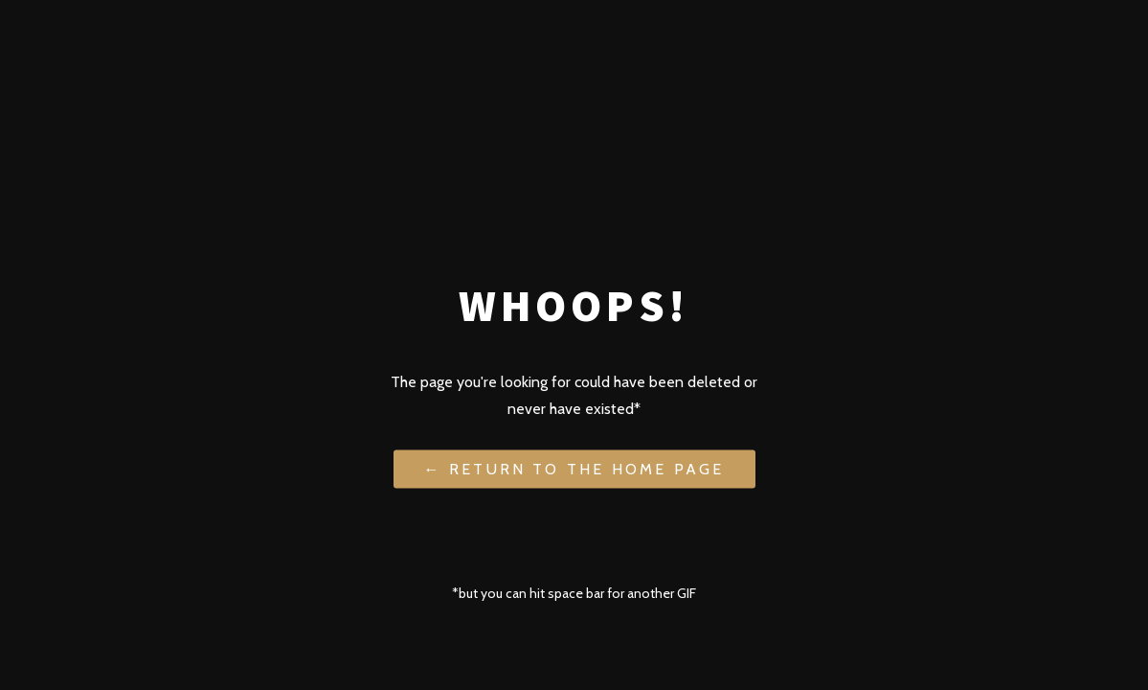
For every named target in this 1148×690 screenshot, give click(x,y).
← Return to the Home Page (574, 468)
